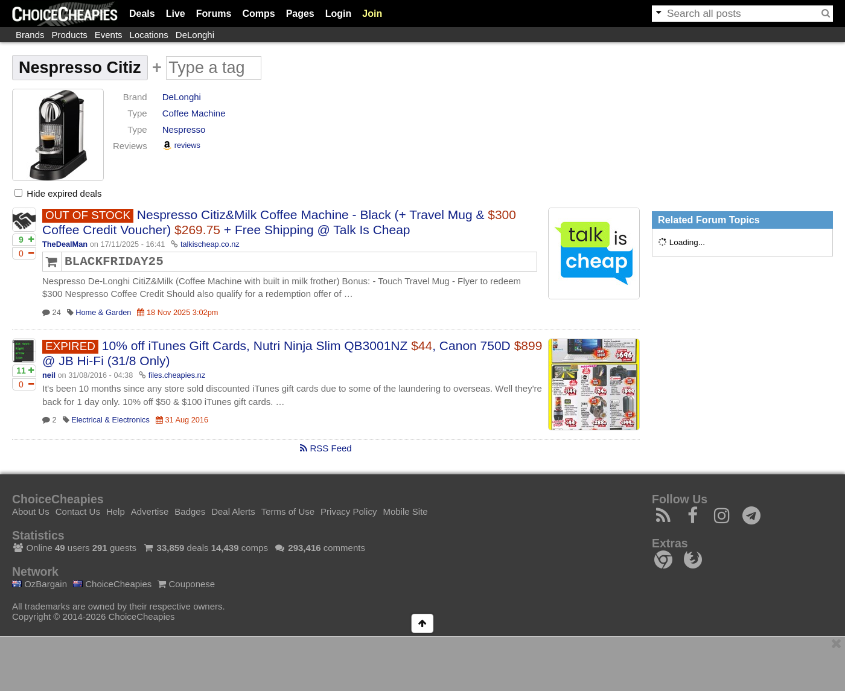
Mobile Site (405, 511)
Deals (142, 13)
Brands (30, 35)
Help (115, 511)
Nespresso (184, 129)
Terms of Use (287, 511)
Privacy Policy (348, 511)
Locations (149, 35)
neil (49, 375)
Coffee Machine (194, 113)
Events (109, 35)
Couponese (186, 584)
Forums (214, 13)
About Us (30, 511)
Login (338, 13)
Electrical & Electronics (110, 419)
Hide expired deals (57, 193)
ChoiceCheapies (112, 584)
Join (372, 13)
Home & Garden (103, 312)
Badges (189, 511)
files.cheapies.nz (176, 375)
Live (175, 13)
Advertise (150, 511)
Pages (300, 13)
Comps (258, 13)
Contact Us (78, 511)
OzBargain (39, 584)
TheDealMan (65, 244)
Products (70, 35)
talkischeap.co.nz (210, 244)
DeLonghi (195, 35)
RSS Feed (325, 448)
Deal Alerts (233, 511)
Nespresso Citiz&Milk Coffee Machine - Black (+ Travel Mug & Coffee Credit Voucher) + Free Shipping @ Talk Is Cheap (279, 222)
